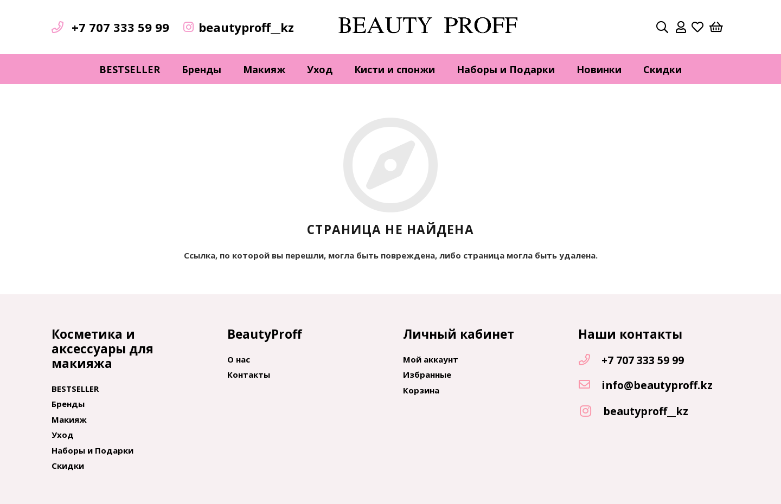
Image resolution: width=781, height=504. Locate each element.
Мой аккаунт (430, 359)
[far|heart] (697, 27)
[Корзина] (716, 27)
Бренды (68, 403)
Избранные (427, 374)
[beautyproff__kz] (590, 411)
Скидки (68, 465)
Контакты (248, 374)
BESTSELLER (75, 388)
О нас (238, 359)
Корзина (421, 390)
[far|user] (681, 27)
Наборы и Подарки (92, 450)
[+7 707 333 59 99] (589, 360)
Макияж (69, 419)
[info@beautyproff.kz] (589, 385)
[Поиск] (662, 27)
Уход (63, 434)
